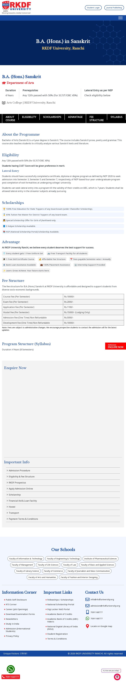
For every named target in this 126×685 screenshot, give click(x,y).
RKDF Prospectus (17, 482)
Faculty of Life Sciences (100, 565)
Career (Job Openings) (17, 619)
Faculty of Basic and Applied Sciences (57, 572)
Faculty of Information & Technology (41, 558)
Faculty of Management (70, 565)
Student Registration (57, 645)
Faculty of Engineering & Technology (84, 558)
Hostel (12, 506)
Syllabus (116, 117)
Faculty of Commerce (16, 579)
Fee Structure (96, 118)
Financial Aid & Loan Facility (23, 500)
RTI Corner (11, 614)
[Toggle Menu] (120, 18)
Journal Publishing (112, 7)
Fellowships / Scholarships (60, 609)
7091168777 (10, 676)
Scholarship (15, 494)
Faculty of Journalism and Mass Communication (58, 579)
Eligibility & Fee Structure (22, 476)
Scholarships (52, 117)
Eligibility (29, 117)
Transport (14, 512)
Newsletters (12, 629)
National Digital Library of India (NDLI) (63, 639)
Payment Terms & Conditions (23, 518)
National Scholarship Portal (61, 614)
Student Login (87, 7)
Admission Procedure (19, 470)
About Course (10, 118)
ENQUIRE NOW (115, 346)
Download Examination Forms (21, 624)
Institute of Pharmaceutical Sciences (32, 565)
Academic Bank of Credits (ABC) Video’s (63, 631)
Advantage (75, 117)
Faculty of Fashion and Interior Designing (63, 586)
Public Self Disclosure (17, 609)
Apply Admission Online (21, 488)
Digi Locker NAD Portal (59, 619)
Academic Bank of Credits (60, 624)
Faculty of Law (24, 572)
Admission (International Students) (18, 641)
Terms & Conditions (57, 650)
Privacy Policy (12, 647)
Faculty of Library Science (96, 572)
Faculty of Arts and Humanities (104, 579)
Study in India (13, 634)
